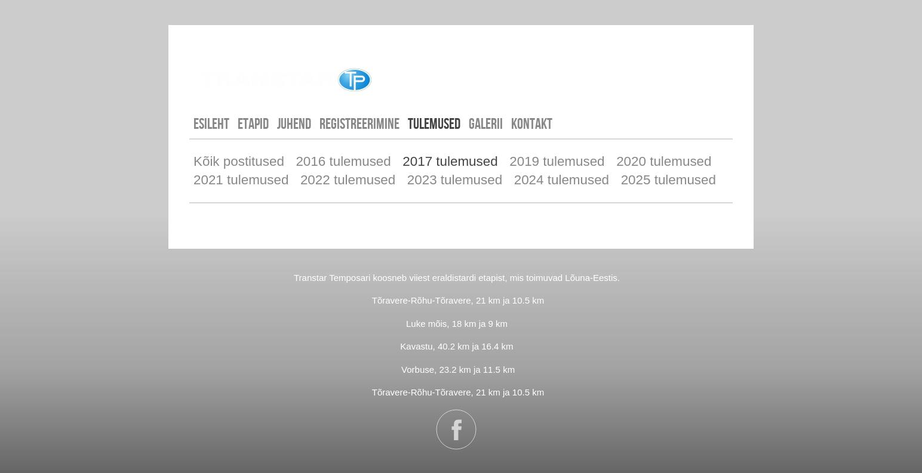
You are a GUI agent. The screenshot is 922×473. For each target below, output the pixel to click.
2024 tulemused (561, 179)
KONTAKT (531, 123)
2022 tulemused (347, 179)
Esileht (211, 123)
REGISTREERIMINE (359, 123)
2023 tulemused (454, 179)
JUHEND (294, 123)
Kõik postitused (238, 161)
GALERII (486, 123)
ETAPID (253, 123)
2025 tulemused (668, 179)
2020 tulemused (663, 161)
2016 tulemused (343, 161)
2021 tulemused (240, 179)
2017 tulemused (449, 161)
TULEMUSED (434, 123)
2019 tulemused (556, 161)
